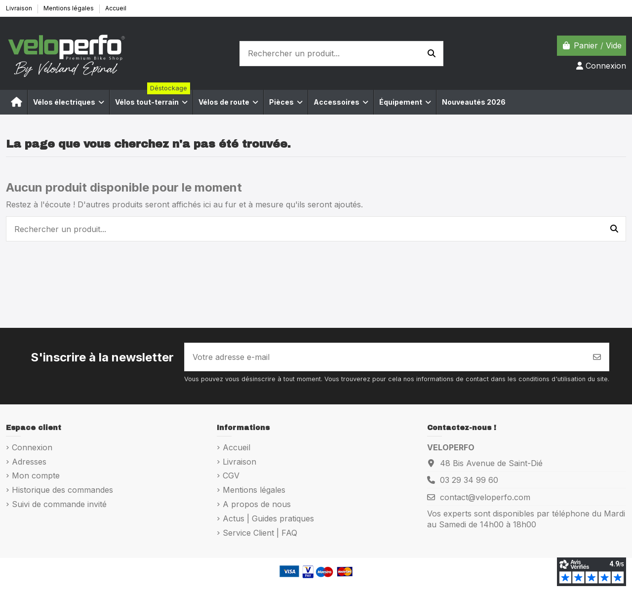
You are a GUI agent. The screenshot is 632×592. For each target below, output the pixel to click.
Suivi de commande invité (59, 504)
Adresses (29, 462)
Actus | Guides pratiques (268, 518)
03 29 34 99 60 (469, 480)
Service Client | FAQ (260, 533)
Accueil (115, 8)
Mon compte (36, 475)
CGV (231, 475)
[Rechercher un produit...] (431, 54)
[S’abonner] (597, 357)
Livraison (20, 8)
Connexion (32, 447)
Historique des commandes (62, 490)
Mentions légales (69, 8)
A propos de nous (257, 504)
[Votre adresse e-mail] (385, 357)
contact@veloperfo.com (485, 497)
